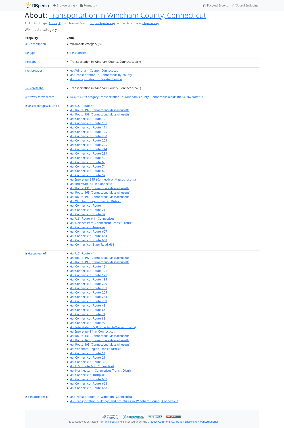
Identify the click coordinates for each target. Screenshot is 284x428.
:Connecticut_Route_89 (87, 171)
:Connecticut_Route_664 (88, 236)
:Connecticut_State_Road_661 (92, 245)
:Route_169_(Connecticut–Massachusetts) (100, 192)
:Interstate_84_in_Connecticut (92, 184)
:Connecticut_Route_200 (88, 136)
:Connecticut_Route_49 (87, 158)
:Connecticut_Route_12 (87, 119)
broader (33, 70)
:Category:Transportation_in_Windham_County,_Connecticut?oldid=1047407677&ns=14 (136, 97)
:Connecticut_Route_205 (88, 145)
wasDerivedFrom (39, 97)
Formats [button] (87, 5)
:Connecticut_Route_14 (87, 205)
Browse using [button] (64, 5)
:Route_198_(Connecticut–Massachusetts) (100, 114)
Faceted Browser (216, 5)
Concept (54, 23)
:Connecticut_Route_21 (87, 210)
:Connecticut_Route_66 (87, 162)
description (35, 44)
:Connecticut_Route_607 (88, 232)
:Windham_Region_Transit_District (95, 201)
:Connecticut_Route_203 (88, 140)
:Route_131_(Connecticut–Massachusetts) (100, 188)
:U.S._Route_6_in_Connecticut (92, 219)
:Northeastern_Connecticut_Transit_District (101, 223)
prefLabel (34, 88)
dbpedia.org (150, 23)
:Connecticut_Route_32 (87, 214)
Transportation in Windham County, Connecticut (127, 15)
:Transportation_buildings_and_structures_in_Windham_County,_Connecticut (124, 401)
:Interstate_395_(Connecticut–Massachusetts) (103, 179)
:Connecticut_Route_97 (87, 175)
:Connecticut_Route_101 (88, 123)
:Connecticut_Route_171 (88, 127)
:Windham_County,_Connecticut (94, 70)
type (30, 53)
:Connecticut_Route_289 (88, 153)
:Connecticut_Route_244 (88, 149)
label (31, 62)
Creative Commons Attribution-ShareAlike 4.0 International (183, 421)
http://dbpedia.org (102, 23)
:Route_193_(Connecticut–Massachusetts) (100, 197)
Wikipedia (111, 421)
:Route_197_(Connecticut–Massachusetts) (100, 110)
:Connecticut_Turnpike (87, 227)
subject (35, 253)
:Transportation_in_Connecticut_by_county (101, 75)
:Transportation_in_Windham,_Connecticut (101, 397)
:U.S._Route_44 (82, 106)
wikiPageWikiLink (42, 106)
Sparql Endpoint (245, 5)
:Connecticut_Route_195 (88, 132)
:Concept (79, 53)
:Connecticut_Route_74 (87, 166)
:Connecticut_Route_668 (88, 240)
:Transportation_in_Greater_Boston (96, 79)
